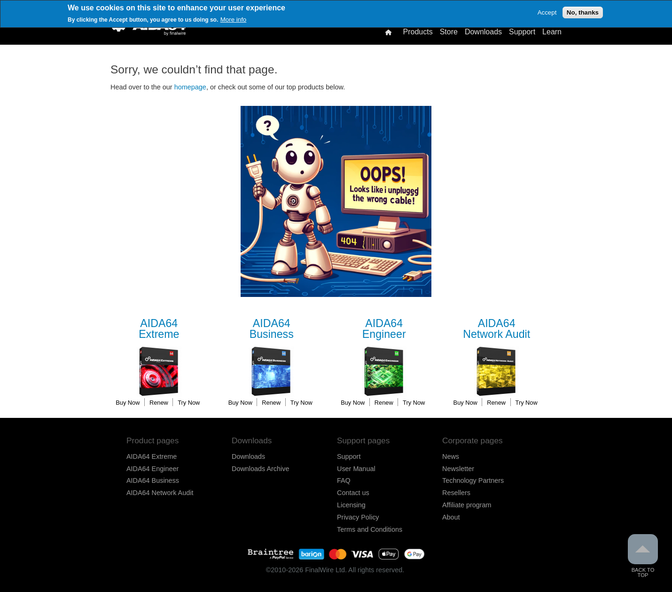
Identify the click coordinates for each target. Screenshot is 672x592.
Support (522, 32)
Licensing (351, 505)
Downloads (483, 32)
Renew (158, 402)
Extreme (159, 329)
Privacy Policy (358, 517)
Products (417, 32)
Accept (547, 12)
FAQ (344, 480)
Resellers (456, 492)
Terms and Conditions (369, 529)
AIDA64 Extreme (151, 456)
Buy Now (128, 402)
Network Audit (497, 329)
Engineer (384, 329)
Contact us (353, 492)
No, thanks (583, 12)
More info (233, 19)
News (450, 456)
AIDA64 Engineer (152, 468)
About (451, 517)
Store (449, 32)
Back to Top (643, 556)
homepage (190, 87)
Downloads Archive (260, 468)
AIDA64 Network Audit (159, 492)
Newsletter (458, 468)
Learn (552, 32)
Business (272, 329)
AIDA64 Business (152, 480)
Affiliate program (467, 505)
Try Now (189, 402)
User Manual (356, 468)
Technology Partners (473, 480)
